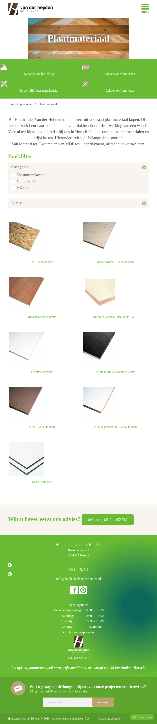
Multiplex (23, 181)
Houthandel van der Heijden (33, 9)
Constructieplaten (29, 175)
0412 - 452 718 (78, 569)
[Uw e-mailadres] (78, 702)
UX (87, 718)
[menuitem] (12, 104)
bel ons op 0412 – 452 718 (107, 520)
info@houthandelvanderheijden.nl (78, 578)
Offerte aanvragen (142, 717)
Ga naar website (78, 657)
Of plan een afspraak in (78, 632)
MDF (20, 187)
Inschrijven (103, 702)
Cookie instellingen (109, 718)
